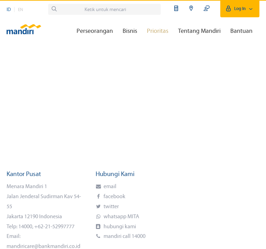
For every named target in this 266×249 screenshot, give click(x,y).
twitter (111, 207)
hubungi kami (119, 227)
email (109, 187)
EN (20, 10)
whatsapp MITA (121, 217)
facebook (114, 197)
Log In (240, 9)
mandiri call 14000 (124, 236)
